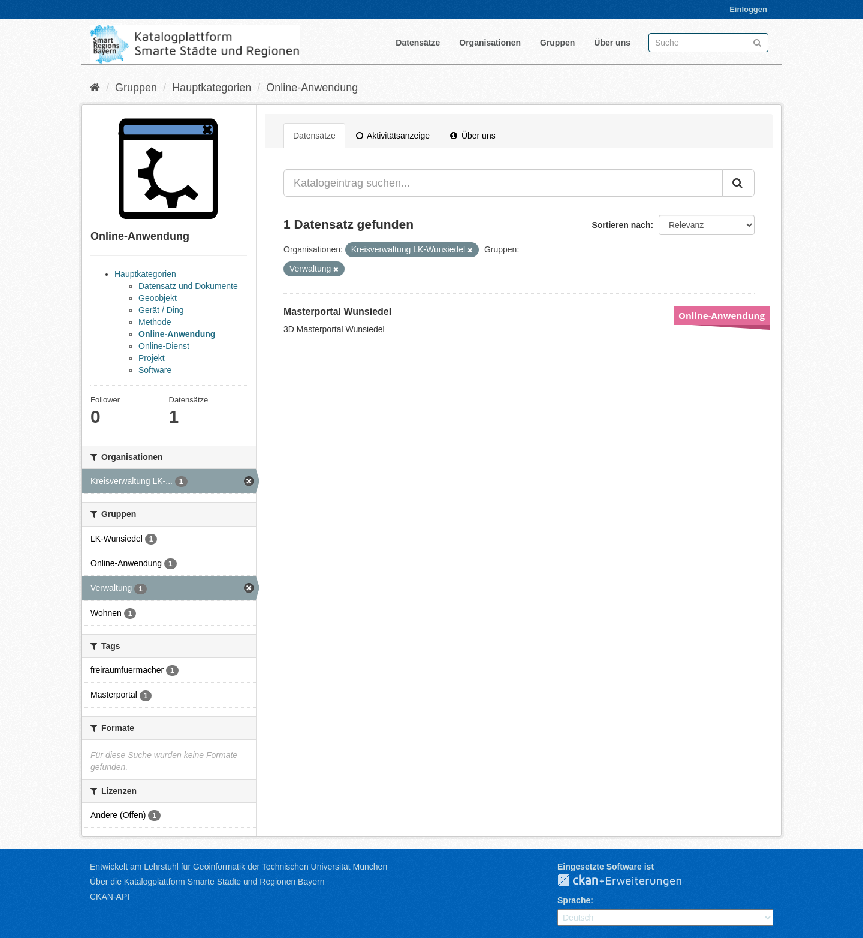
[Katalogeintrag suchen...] (503, 183)
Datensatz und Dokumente (188, 286)
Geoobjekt (157, 298)
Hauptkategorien (211, 88)
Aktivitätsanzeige (393, 135)
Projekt (151, 358)
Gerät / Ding (160, 310)
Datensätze (418, 42)
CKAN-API (109, 896)
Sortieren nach (621, 225)
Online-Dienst (163, 346)
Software (154, 370)
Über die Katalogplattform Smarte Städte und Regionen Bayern (207, 881)
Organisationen (490, 42)
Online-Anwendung (312, 88)
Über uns (612, 42)
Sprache (573, 900)
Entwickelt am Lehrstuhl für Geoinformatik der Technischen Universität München (238, 866)
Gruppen (557, 42)
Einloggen (748, 9)
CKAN (629, 881)
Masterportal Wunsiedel (337, 311)
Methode (154, 322)
